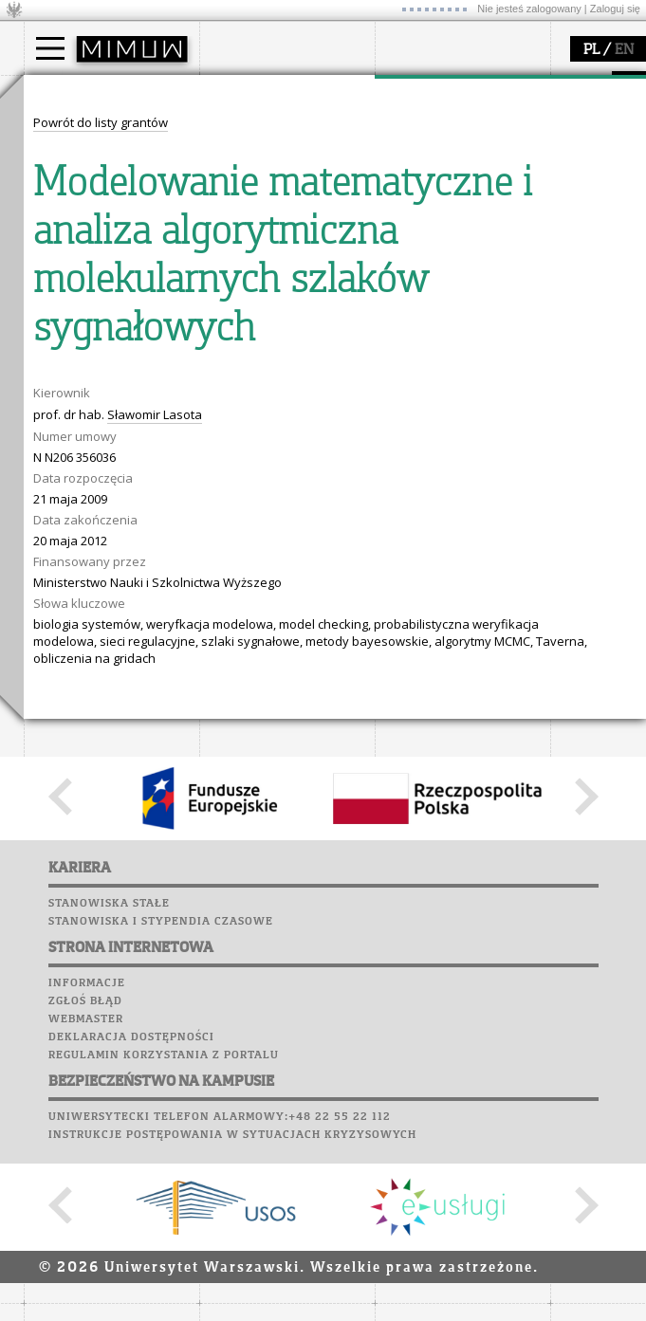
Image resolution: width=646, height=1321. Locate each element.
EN (624, 50)
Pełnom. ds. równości (107, 233)
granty (416, 182)
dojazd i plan (260, 130)
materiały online (93, 323)
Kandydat (75, 130)
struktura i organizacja (287, 147)
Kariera (235, 387)
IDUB (412, 233)
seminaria (427, 147)
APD (316, 260)
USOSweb (231, 260)
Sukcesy (229, 405)
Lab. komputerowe (264, 297)
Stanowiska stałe (109, 1254)
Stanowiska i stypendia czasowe (160, 1272)
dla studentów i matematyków (91, 349)
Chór (302, 351)
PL (591, 50)
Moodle (227, 278)
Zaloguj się (615, 8)
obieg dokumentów (453, 216)
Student (70, 147)
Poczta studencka (263, 315)
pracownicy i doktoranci (291, 199)
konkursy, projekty (101, 391)
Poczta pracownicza (272, 333)
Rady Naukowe (266, 182)
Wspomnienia (246, 369)
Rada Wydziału (266, 165)
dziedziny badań (446, 130)
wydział (244, 93)
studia (61, 93)
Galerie (328, 369)
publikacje (427, 165)
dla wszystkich (89, 374)
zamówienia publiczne (287, 233)
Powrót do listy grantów (100, 473)
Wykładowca (83, 182)
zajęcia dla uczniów (102, 306)
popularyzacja (97, 268)
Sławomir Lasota (154, 765)
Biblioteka (238, 351)
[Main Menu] (50, 48)
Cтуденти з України (106, 216)
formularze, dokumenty (291, 216)
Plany (284, 278)
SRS (281, 260)
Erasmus (72, 199)
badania (419, 93)
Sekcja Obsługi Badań (461, 199)
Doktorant (76, 165)
